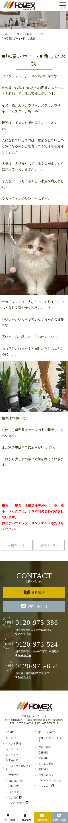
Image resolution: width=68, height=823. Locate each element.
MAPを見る (24, 633)
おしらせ (11, 737)
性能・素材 (44, 746)
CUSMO (14, 797)
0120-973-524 (36, 644)
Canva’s (13, 791)
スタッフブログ (23, 33)
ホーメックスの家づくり (18, 767)
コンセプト (12, 749)
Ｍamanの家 (16, 780)
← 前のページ (16, 545)
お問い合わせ (34, 606)
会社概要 (43, 752)
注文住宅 (14, 775)
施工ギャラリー (14, 754)
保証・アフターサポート (50, 739)
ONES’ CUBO (17, 803)
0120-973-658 (36, 666)
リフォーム (44, 786)
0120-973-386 (36, 622)
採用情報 (43, 758)
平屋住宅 (14, 786)
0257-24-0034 (25, 723)
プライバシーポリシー (51, 780)
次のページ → (50, 545)
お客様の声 (12, 760)
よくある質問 (45, 763)
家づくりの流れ (47, 732)
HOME (4, 33)
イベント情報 (13, 743)
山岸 (40, 33)
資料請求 (34, 592)
